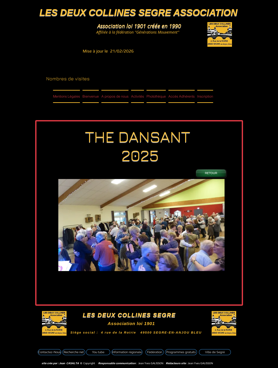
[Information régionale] (127, 352)
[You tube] (98, 352)
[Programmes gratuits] (181, 352)
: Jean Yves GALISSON (189, 363)
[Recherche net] (73, 352)
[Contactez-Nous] (49, 352)
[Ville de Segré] (215, 352)
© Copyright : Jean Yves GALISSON (101, 363)
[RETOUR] (211, 173)
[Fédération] (154, 352)
